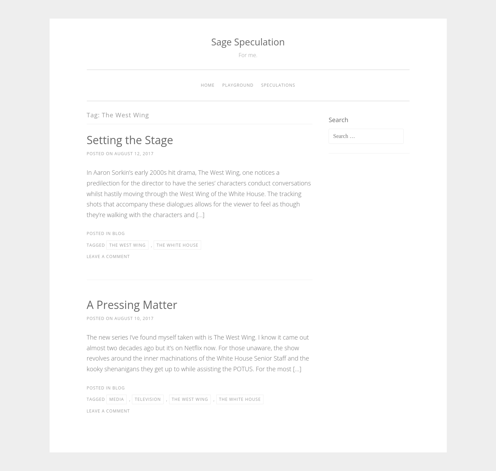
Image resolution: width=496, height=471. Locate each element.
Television (148, 399)
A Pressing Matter (132, 304)
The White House (177, 245)
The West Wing (127, 245)
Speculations (278, 85)
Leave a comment (108, 256)
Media (116, 399)
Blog (118, 233)
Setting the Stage (130, 139)
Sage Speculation (248, 41)
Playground (238, 85)
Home (208, 85)
